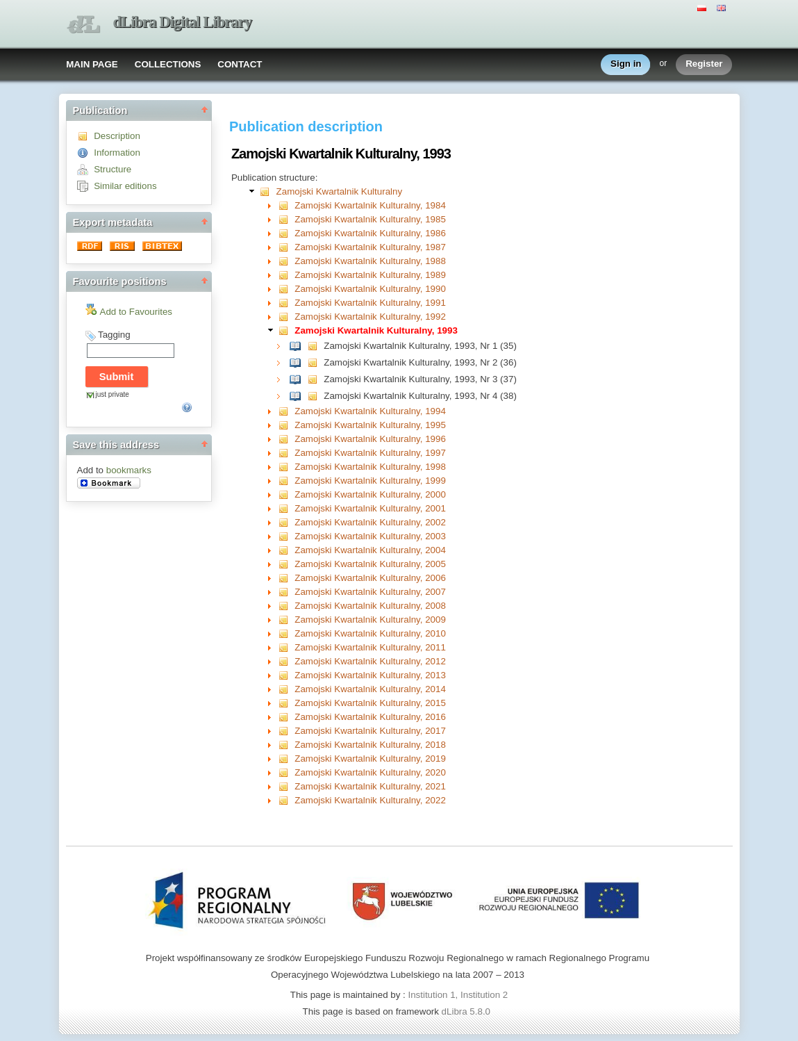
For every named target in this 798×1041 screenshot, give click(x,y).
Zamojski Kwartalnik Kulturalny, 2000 (370, 494)
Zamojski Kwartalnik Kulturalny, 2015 (370, 703)
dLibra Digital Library (182, 22)
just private (112, 394)
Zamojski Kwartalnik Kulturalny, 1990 (370, 289)
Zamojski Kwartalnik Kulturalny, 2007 (370, 592)
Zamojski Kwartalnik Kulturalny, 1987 (370, 247)
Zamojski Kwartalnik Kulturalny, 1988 (370, 261)
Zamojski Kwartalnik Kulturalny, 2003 (370, 536)
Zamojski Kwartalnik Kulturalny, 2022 (370, 800)
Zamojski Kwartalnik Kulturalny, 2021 (370, 786)
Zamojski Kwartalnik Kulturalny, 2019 (370, 758)
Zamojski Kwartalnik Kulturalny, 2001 (370, 508)
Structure (112, 169)
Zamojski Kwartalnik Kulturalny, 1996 (370, 439)
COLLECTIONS (168, 64)
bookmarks (128, 470)
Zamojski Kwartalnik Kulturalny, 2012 (370, 661)
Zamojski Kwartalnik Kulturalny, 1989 (370, 275)
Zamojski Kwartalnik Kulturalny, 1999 (370, 480)
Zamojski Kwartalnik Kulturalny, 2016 (370, 717)
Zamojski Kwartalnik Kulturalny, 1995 (370, 425)
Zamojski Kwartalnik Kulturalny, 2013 (370, 675)
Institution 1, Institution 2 (458, 995)
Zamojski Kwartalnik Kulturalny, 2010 (370, 633)
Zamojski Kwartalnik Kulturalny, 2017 (370, 731)
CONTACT (239, 64)
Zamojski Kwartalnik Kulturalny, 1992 (370, 316)
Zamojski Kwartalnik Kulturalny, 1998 (370, 466)
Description (117, 136)
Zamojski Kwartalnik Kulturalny (339, 191)
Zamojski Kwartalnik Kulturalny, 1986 (370, 233)
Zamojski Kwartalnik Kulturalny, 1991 (370, 302)
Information (117, 152)
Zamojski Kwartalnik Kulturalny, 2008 (370, 605)
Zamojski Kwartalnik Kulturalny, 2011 (370, 647)
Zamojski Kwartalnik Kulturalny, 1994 (370, 411)
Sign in (625, 64)
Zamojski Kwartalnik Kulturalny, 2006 (370, 578)
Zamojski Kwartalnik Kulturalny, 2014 (370, 689)
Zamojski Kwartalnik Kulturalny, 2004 (370, 550)
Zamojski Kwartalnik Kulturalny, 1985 (370, 219)
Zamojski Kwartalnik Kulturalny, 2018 (370, 744)
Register (703, 64)
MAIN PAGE (92, 64)
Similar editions (125, 186)
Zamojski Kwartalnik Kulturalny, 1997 (370, 453)
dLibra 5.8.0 (467, 1011)
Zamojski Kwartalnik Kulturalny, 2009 (370, 619)
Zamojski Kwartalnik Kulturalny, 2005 (370, 564)
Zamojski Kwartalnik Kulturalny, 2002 (370, 522)
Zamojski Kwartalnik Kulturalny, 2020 (370, 772)
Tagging (114, 334)
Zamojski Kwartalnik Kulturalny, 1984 (370, 205)
